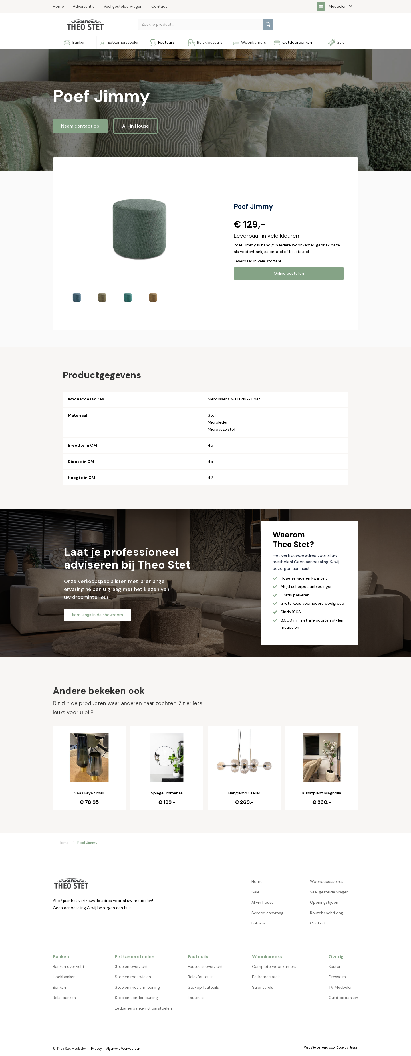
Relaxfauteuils (200, 976)
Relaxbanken (64, 997)
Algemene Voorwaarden (123, 1049)
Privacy (96, 1049)
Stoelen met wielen (133, 976)
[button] (337, 6)
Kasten (335, 966)
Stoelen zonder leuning (136, 997)
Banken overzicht (68, 966)
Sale (255, 892)
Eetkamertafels (266, 976)
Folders (258, 923)
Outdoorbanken (343, 997)
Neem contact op (80, 126)
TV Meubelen (341, 987)
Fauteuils (196, 997)
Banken (59, 987)
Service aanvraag (267, 912)
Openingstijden (324, 902)
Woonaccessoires (326, 881)
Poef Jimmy (87, 842)
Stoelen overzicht (131, 966)
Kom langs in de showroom (97, 614)
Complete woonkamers (274, 966)
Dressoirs (337, 976)
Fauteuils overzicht (205, 966)
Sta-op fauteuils (203, 987)
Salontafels (262, 987)
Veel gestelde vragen (329, 892)
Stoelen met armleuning (137, 987)
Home (64, 842)
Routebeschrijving (326, 912)
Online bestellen (289, 273)
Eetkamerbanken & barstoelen (143, 1008)
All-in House (135, 126)
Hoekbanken (64, 976)
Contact (318, 923)
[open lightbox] (140, 227)
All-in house (262, 902)
